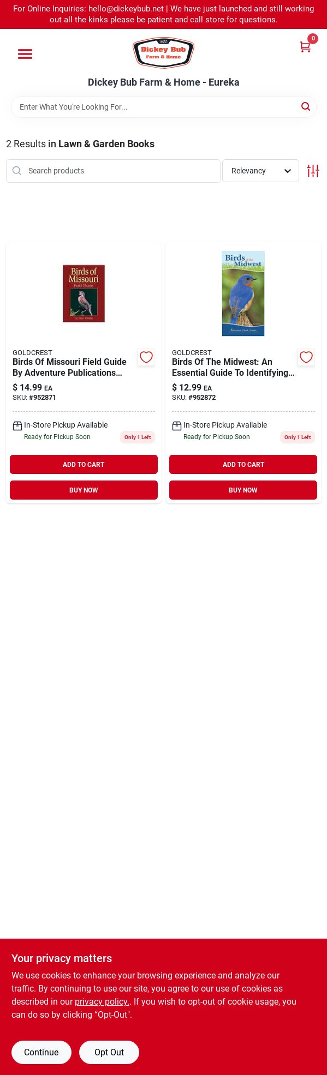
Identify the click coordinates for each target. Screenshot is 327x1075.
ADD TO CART (83, 465)
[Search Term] (164, 107)
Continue (41, 1052)
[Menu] (25, 54)
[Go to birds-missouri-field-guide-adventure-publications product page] (84, 373)
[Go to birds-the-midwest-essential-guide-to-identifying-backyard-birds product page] (243, 373)
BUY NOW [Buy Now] (83, 490)
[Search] (306, 106)
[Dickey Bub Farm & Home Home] (163, 53)
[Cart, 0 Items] (305, 46)
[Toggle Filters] (313, 171)
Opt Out (109, 1052)
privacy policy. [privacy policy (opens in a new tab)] (102, 1001)
